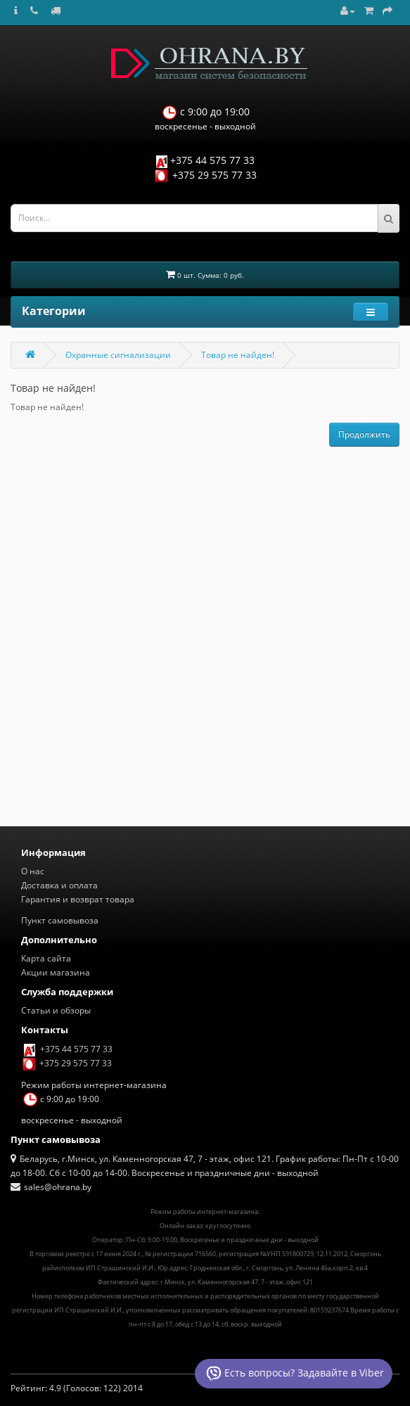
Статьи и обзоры (56, 1010)
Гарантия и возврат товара (77, 899)
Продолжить (364, 434)
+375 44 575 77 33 (212, 160)
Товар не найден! (237, 355)
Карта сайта (46, 958)
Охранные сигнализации (118, 355)
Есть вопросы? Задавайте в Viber (293, 1373)
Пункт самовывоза (59, 920)
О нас (32, 871)
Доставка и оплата (59, 885)
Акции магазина (55, 972)
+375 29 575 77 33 (214, 174)
